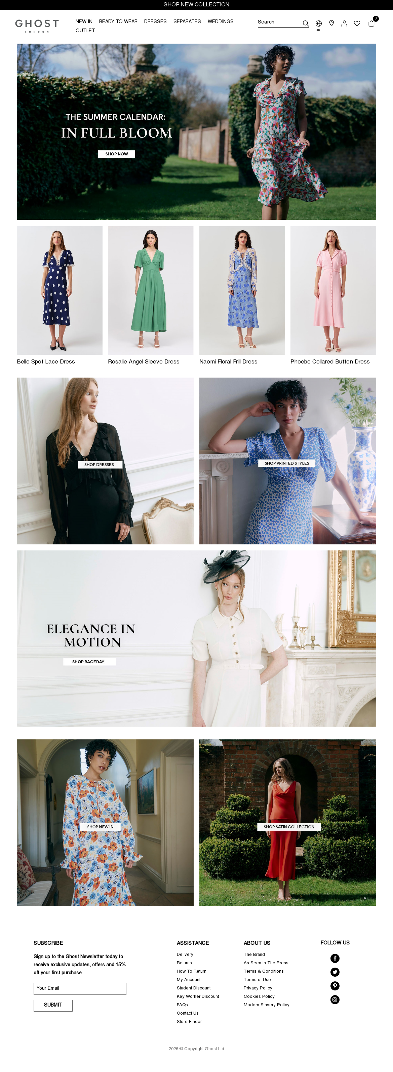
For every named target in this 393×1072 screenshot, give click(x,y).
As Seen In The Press (266, 963)
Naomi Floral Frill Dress (228, 362)
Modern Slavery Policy (266, 1005)
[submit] (306, 23)
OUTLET (85, 31)
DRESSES (155, 22)
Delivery (185, 955)
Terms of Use (257, 980)
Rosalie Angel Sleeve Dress (144, 362)
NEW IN (84, 22)
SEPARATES (187, 22)
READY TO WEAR (118, 22)
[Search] (283, 23)
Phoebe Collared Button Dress (330, 362)
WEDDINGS (221, 22)
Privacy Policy (258, 988)
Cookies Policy (259, 997)
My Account (188, 980)
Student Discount (193, 988)
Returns (184, 963)
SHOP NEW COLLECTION (196, 5)
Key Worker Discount (198, 997)
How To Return (191, 972)
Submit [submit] (53, 1005)
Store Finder (189, 1022)
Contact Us (188, 1014)
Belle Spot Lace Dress (46, 362)
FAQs (182, 1005)
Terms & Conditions (264, 972)
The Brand (254, 955)
